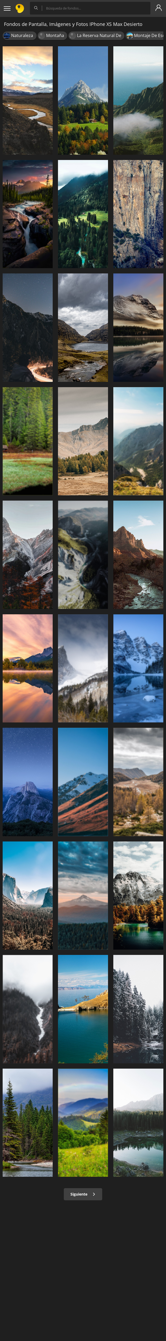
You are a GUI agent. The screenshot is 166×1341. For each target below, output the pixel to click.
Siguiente (83, 1194)
